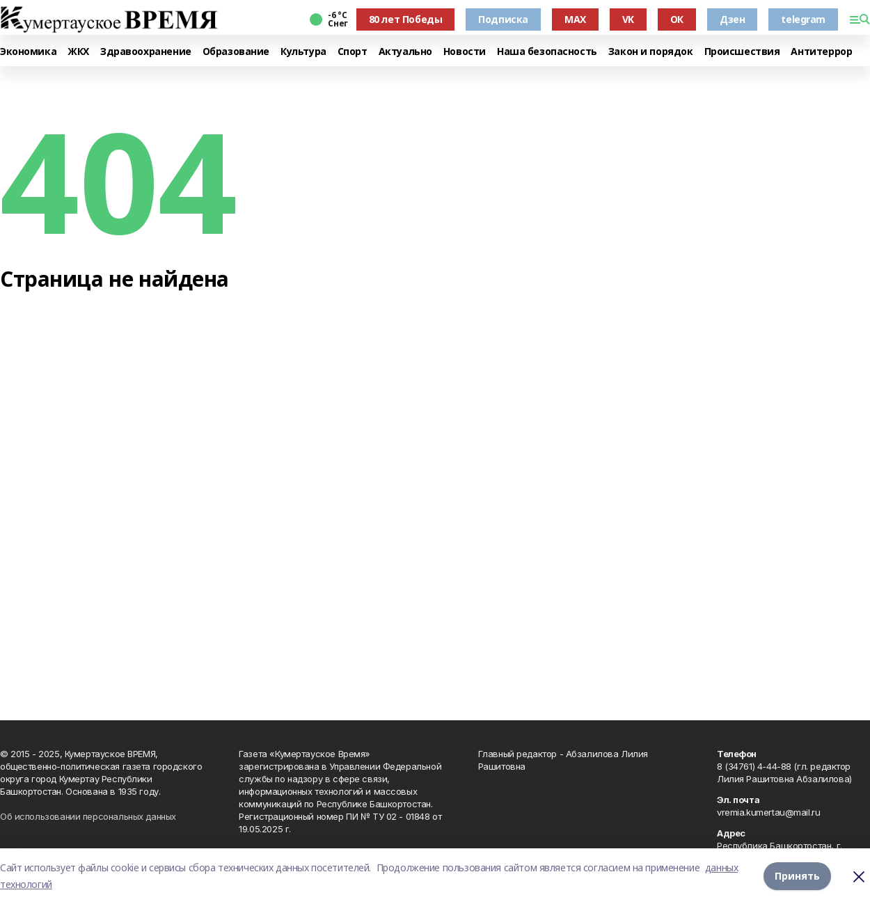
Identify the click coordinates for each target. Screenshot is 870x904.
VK (628, 19)
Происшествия (742, 52)
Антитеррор (821, 52)
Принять (797, 875)
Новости (464, 52)
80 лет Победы (406, 19)
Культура (303, 52)
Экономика (28, 52)
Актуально (405, 52)
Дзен (732, 19)
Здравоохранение (145, 52)
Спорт (352, 52)
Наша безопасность (547, 52)
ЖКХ (78, 52)
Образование (236, 52)
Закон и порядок (650, 52)
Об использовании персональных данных (88, 816)
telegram (803, 19)
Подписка (503, 19)
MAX (575, 19)
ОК (676, 19)
